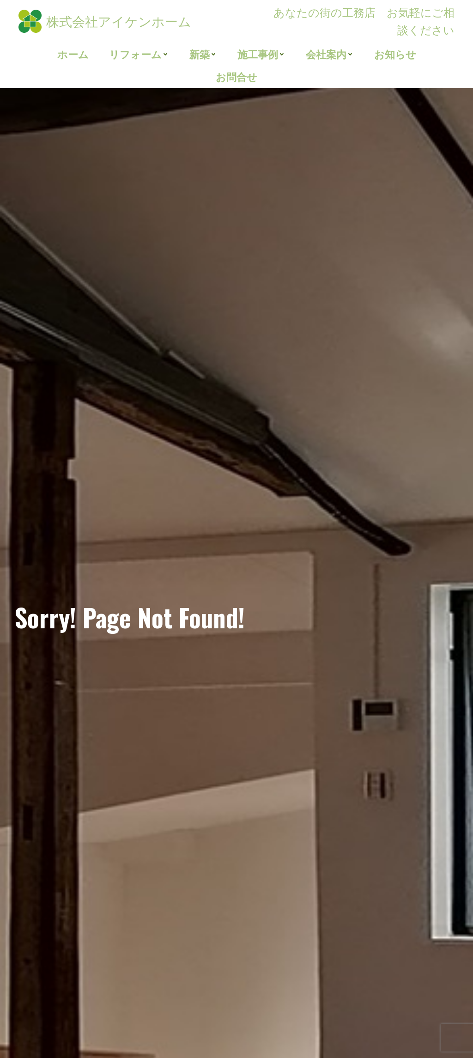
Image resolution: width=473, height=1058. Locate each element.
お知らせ (395, 54)
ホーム (73, 54)
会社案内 (329, 54)
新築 (203, 54)
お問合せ (236, 77)
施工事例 (261, 54)
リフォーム (139, 54)
